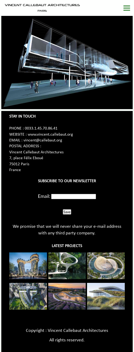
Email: (44, 196)
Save (66, 212)
